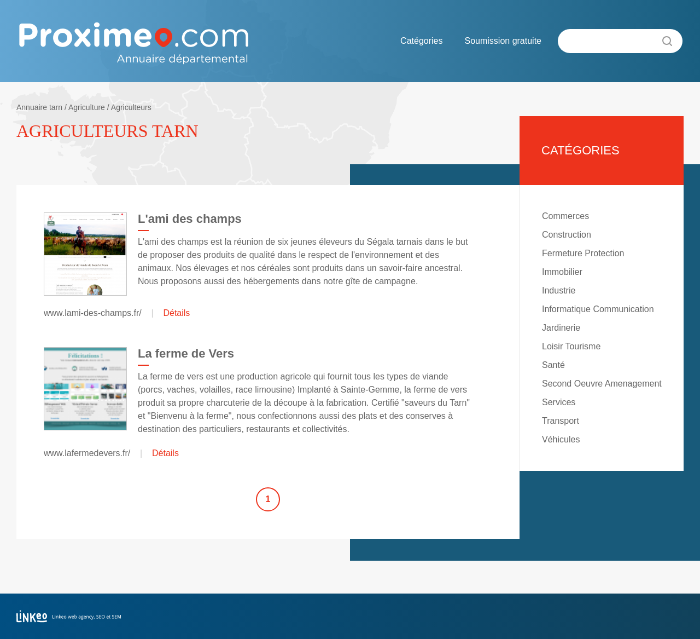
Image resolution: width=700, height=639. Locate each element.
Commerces (565, 216)
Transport (560, 420)
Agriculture (86, 107)
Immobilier (562, 272)
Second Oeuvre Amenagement (602, 383)
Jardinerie (561, 327)
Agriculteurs (131, 107)
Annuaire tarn (39, 107)
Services (558, 402)
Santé (553, 365)
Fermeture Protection (583, 253)
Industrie (558, 290)
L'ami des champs (190, 219)
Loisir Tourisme (571, 346)
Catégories (421, 40)
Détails (176, 313)
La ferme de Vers (186, 353)
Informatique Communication (598, 309)
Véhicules (561, 439)
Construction (566, 234)
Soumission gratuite (502, 40)
